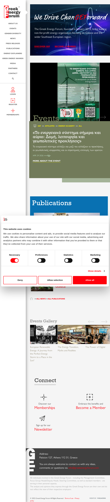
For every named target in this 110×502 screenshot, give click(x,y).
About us (13, 23)
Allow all (90, 280)
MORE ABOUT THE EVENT (46, 160)
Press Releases (13, 43)
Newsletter (43, 429)
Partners (12, 68)
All (80, 126)
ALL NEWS (41, 298)
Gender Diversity (13, 33)
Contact (12, 73)
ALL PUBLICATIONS (56, 298)
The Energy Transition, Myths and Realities (68, 348)
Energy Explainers (13, 53)
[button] (103, 116)
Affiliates (50, 126)
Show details (94, 271)
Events (13, 28)
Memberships (44, 407)
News (13, 38)
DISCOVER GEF (42, 46)
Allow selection (55, 280)
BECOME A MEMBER (65, 46)
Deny (20, 280)
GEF (39, 126)
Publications (13, 48)
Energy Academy (66, 126)
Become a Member (91, 407)
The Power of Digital (95, 347)
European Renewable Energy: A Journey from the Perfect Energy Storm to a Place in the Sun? (41, 353)
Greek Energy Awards (12, 58)
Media (13, 63)
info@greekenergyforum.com (83, 467)
